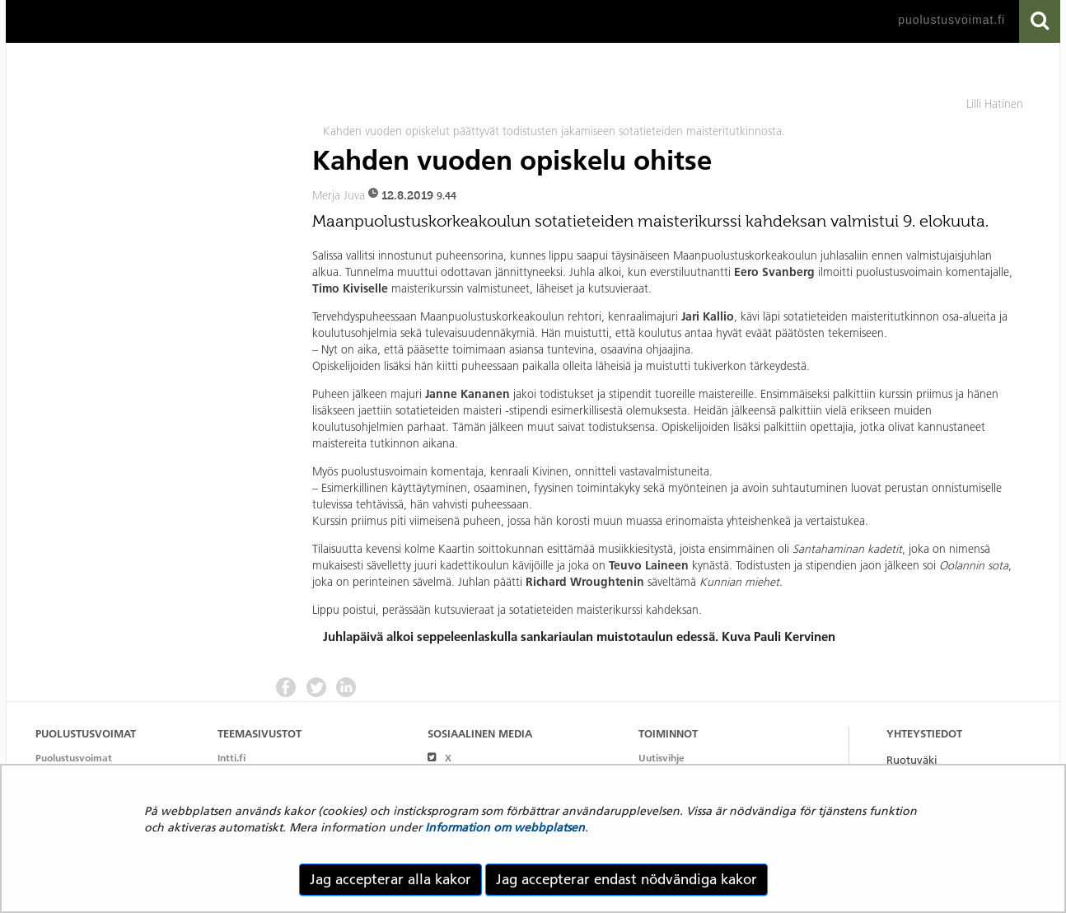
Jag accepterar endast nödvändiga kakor (626, 879)
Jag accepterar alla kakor (390, 879)
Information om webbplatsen (505, 827)
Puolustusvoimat (73, 757)
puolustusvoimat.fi (951, 19)
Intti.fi (231, 757)
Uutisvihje (661, 757)
